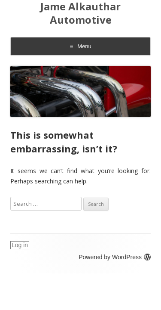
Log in (20, 245)
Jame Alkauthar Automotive (80, 13)
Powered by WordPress (115, 257)
